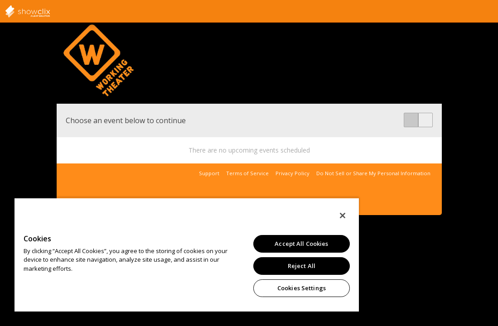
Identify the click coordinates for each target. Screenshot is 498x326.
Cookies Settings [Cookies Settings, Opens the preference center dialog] (254, 288)
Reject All (254, 266)
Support (209, 173)
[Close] (287, 215)
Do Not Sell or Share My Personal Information (373, 173)
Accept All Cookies (254, 244)
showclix (50, 11)
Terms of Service (247, 173)
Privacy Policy (292, 173)
